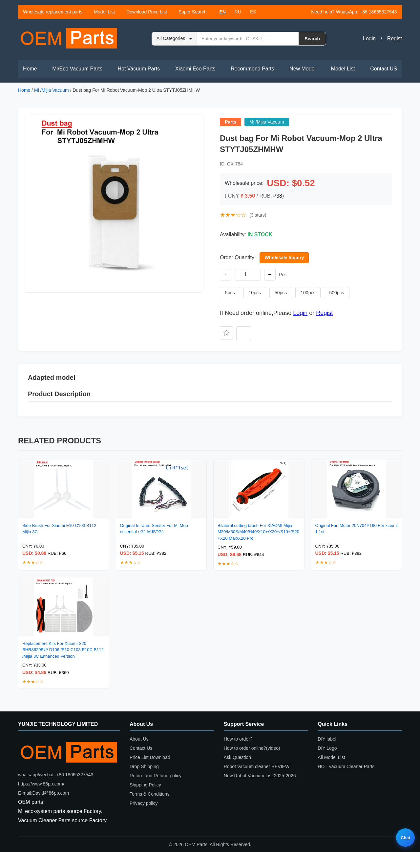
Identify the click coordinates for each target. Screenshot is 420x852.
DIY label (327, 739)
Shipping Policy (145, 784)
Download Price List (146, 11)
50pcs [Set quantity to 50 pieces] (281, 292)
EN (222, 11)
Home (30, 68)
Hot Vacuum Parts (138, 68)
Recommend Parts (252, 68)
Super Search (192, 11)
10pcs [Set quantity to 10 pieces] (255, 292)
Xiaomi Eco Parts (195, 68)
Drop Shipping (144, 766)
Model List (104, 11)
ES (253, 11)
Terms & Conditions (149, 794)
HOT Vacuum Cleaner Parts (346, 766)
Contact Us (141, 748)
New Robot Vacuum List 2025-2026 (260, 775)
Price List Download (150, 757)
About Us (139, 739)
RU (238, 11)
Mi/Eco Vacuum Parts (77, 68)
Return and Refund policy (155, 775)
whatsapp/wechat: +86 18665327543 (55, 774)
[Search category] (174, 38)
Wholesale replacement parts (52, 11)
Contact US (383, 68)
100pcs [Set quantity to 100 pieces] (308, 292)
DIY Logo (327, 748)
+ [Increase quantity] (270, 274)
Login (369, 38)
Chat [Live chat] (405, 837)
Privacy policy (144, 803)
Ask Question (237, 757)
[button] (114, 203)
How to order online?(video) (252, 748)
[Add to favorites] (226, 332)
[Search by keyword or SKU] (248, 38)
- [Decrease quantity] (226, 274)
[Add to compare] (243, 333)
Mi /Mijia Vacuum (51, 90)
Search (312, 38)
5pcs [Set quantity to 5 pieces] (230, 292)
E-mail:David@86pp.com (43, 793)
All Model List (331, 757)
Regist (394, 38)
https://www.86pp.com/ (41, 783)
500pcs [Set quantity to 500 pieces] (336, 292)
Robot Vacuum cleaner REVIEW (257, 766)
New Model (302, 68)
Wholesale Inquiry (284, 257)
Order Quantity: (238, 257)
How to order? (238, 739)
